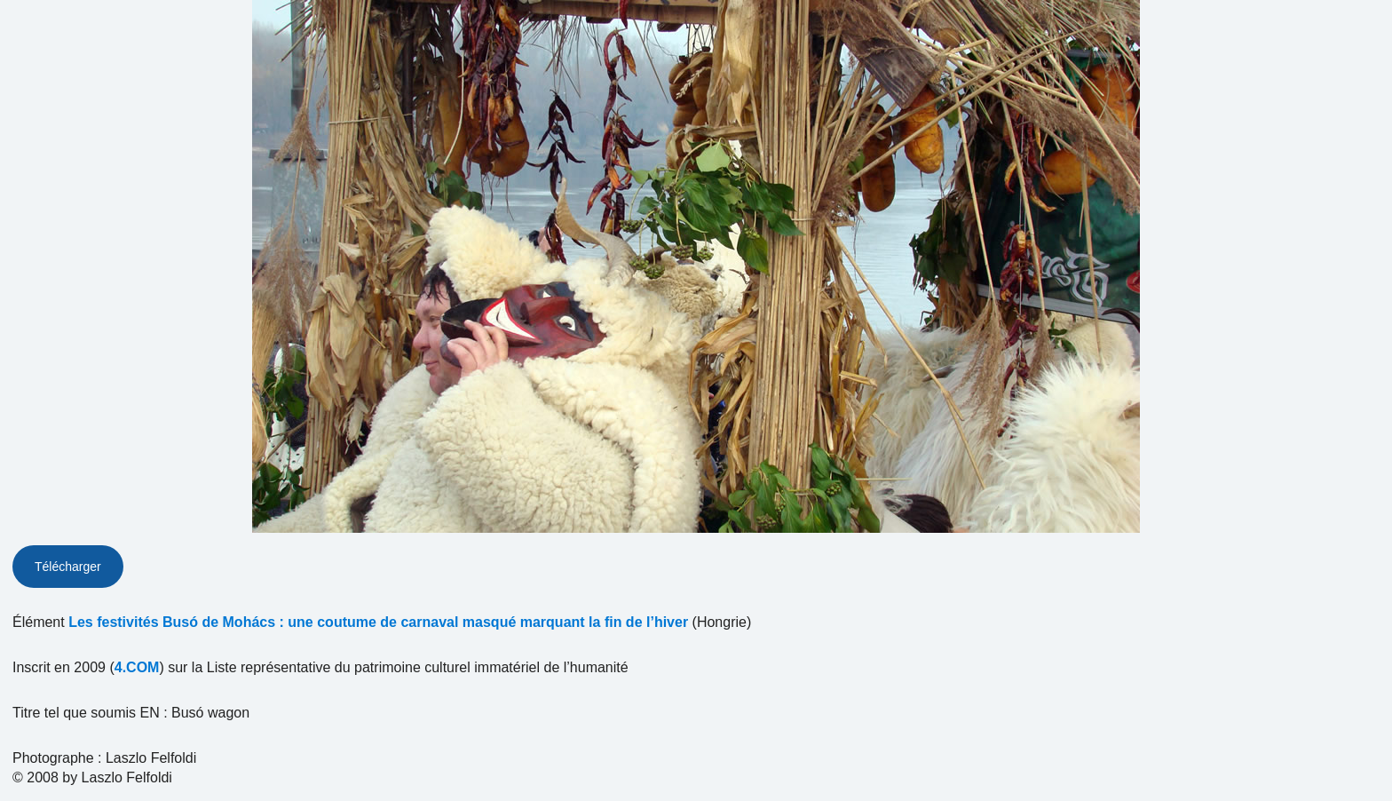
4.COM (137, 667)
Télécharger (68, 566)
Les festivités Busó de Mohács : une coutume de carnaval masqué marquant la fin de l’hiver (378, 622)
